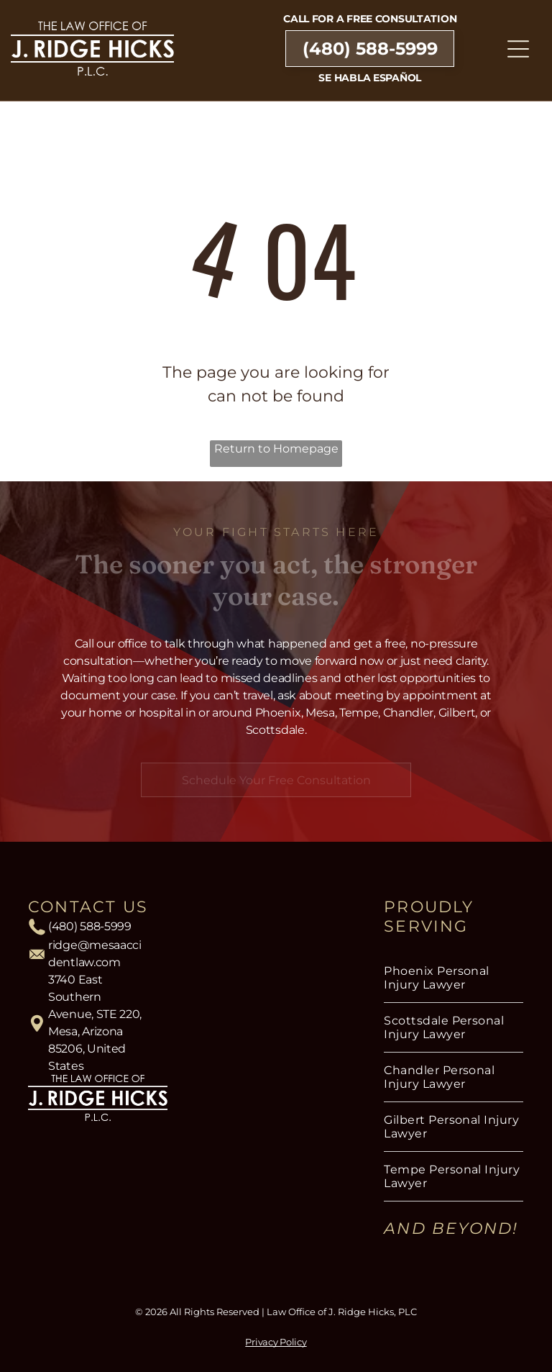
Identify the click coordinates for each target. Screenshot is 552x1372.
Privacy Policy (275, 1342)
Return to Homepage (276, 448)
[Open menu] (518, 49)
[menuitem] (453, 978)
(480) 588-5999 (90, 926)
